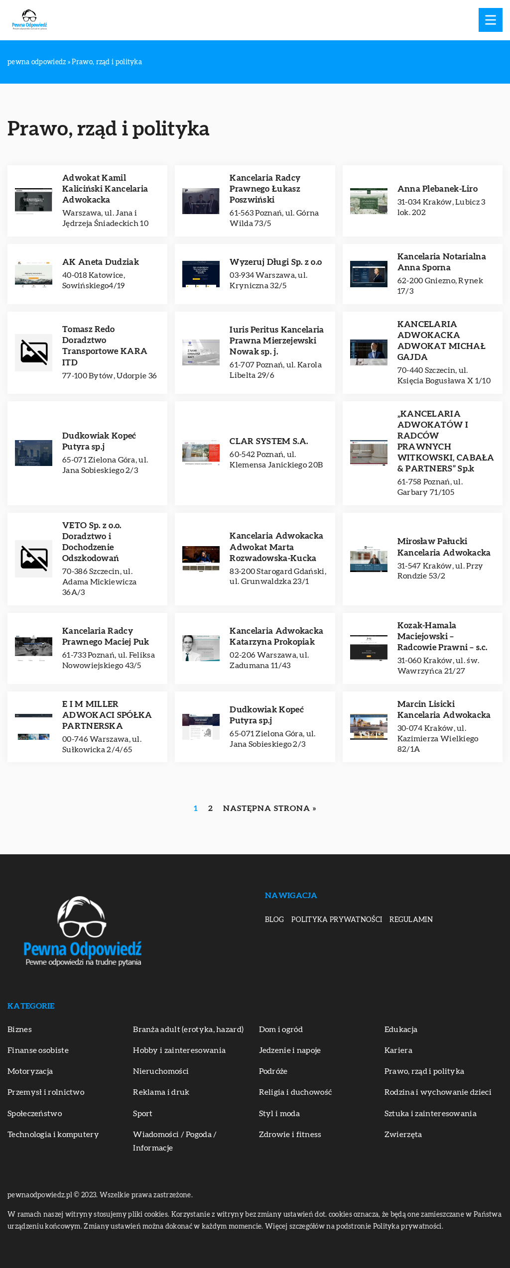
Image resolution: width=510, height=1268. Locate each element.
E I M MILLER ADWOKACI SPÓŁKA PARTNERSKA (107, 715)
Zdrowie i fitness (290, 1135)
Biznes (19, 1030)
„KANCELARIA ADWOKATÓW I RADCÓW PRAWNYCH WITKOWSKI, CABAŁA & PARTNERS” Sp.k (446, 441)
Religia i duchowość (295, 1092)
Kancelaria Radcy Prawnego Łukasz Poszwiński (265, 189)
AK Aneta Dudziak (100, 262)
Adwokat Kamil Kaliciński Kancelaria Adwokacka (105, 189)
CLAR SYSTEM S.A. (269, 441)
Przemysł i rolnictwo (45, 1092)
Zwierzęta (403, 1135)
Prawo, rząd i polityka (424, 1071)
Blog (274, 920)
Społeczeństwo (34, 1114)
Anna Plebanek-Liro (437, 189)
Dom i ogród (281, 1030)
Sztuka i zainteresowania (430, 1114)
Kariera (398, 1050)
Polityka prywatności (336, 920)
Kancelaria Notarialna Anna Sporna (441, 262)
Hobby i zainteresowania (179, 1050)
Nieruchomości (161, 1071)
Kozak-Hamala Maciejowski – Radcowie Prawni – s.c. (442, 636)
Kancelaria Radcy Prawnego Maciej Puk (105, 636)
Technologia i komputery (53, 1135)
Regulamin (411, 920)
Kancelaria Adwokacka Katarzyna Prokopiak (276, 636)
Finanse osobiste (38, 1050)
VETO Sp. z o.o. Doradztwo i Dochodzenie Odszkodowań (92, 542)
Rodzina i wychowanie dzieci (438, 1092)
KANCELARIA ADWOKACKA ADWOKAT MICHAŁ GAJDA (441, 340)
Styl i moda (279, 1114)
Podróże (273, 1071)
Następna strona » (269, 808)
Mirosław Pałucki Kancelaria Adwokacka (444, 547)
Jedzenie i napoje (290, 1050)
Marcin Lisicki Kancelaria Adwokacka (444, 709)
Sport (143, 1114)
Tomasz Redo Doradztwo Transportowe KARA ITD (104, 345)
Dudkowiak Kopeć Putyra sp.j (99, 441)
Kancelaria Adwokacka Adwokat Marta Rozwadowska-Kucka (276, 547)
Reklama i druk (161, 1092)
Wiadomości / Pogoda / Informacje (175, 1141)
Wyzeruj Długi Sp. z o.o (276, 262)
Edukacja (400, 1030)
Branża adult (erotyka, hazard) (188, 1030)
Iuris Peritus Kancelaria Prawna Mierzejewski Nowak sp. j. (277, 341)
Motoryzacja (30, 1071)
